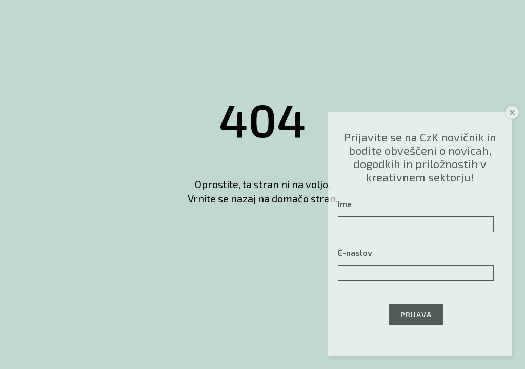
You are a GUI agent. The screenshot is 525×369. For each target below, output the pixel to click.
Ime (345, 204)
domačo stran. (305, 198)
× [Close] (512, 112)
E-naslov (355, 252)
